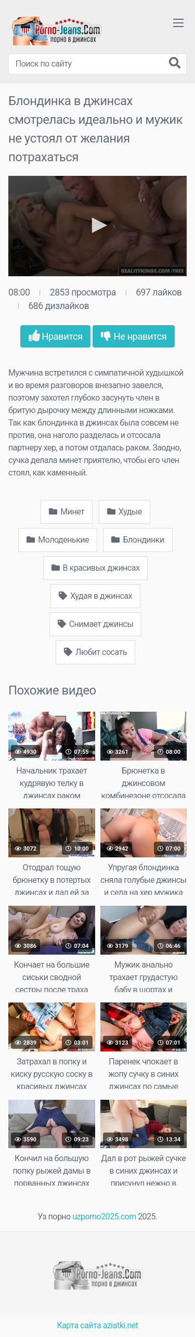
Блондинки (137, 540)
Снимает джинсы (96, 624)
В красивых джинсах (95, 568)
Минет (66, 512)
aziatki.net (120, 1325)
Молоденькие (58, 540)
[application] (97, 226)
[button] (97, 225)
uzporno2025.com (104, 1217)
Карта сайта (79, 1325)
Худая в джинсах (95, 596)
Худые (124, 512)
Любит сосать (95, 652)
